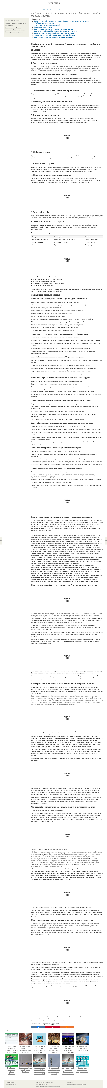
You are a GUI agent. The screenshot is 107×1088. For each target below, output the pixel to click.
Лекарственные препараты (36, 1020)
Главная (45, 9)
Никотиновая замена (67, 1020)
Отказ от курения (84, 1018)
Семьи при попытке (93, 1018)
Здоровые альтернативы (74, 1016)
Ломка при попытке (58, 1020)
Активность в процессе (75, 1018)
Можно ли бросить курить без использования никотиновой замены (54, 35)
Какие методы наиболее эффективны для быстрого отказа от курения (55, 31)
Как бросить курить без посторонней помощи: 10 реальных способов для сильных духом (61, 21)
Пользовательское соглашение (47, 1082)
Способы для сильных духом (50, 1016)
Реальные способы (40, 1016)
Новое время (53, 3)
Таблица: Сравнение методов (44, 23)
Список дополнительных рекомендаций (47, 25)
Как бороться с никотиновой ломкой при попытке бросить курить (54, 33)
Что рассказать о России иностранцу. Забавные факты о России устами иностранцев (15, 30)
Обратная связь (70, 1082)
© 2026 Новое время (10, 1082)
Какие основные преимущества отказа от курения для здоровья (53, 29)
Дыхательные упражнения (85, 1016)
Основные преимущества (48, 1020)
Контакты (38, 1082)
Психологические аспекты (53, 1018)
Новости (53, 9)
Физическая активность (65, 1018)
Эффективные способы (43, 1018)
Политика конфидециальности (42, 1084)
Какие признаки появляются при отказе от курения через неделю (54, 37)
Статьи (59, 9)
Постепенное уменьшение (63, 1016)
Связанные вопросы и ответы (43, 27)
